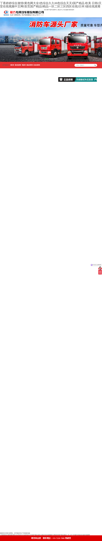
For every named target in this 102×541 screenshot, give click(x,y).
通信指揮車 (18, 65)
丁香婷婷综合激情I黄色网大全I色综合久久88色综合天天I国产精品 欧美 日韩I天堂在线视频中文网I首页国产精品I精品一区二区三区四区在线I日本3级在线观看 (51, 5)
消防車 (12, 65)
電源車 (24, 65)
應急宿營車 (29, 65)
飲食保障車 (37, 65)
